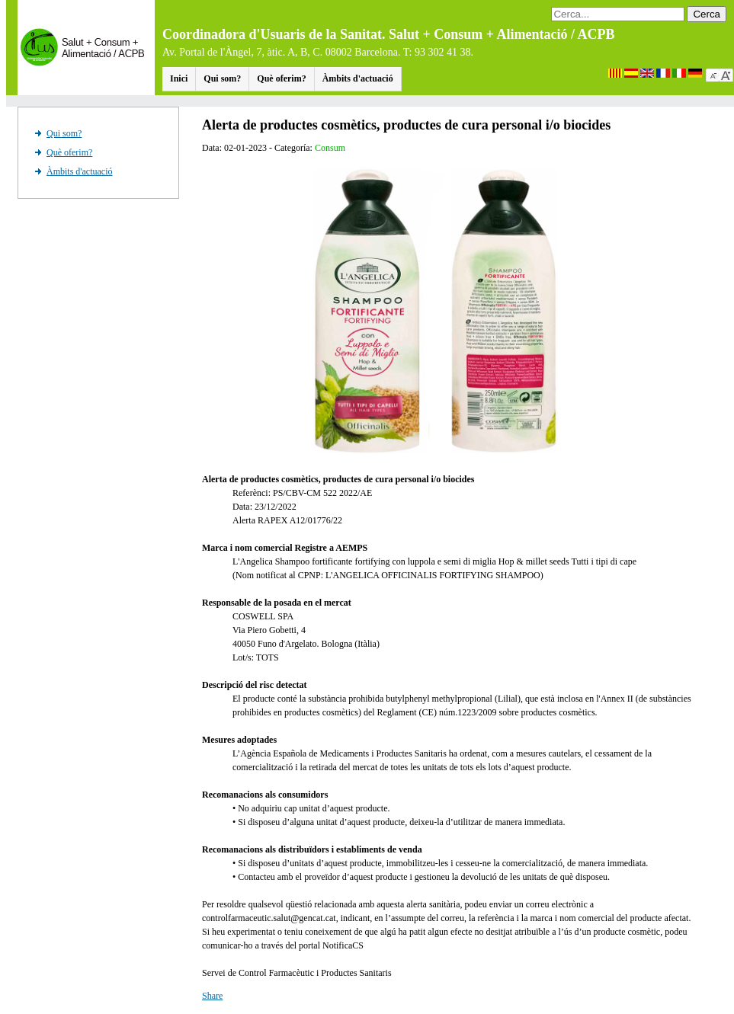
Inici (179, 78)
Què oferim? (281, 78)
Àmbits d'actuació (357, 78)
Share (212, 995)
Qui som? (222, 78)
